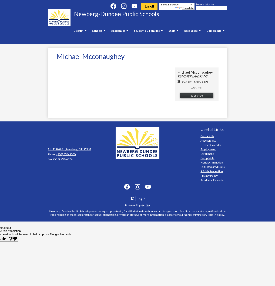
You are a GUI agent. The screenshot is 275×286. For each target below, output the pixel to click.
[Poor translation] (12, 239)
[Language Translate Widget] (176, 4)
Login (138, 198)
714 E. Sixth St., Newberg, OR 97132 (69, 149)
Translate (184, 8)
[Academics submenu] (119, 30)
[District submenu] (80, 30)
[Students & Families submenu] (148, 30)
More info (196, 87)
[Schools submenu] (99, 30)
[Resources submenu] (192, 30)
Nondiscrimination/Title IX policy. (204, 214)
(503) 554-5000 (66, 154)
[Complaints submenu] (215, 30)
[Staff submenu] (173, 30)
